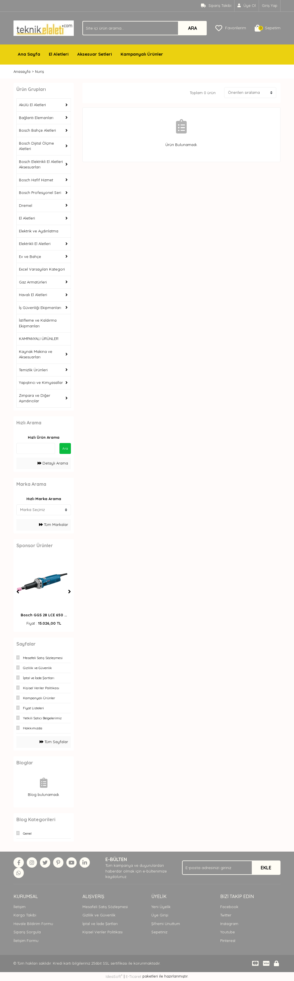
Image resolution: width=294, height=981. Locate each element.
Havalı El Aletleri (33, 294)
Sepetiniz (159, 932)
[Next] (69, 592)
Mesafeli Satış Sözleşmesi (105, 906)
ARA (192, 28)
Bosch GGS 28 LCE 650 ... (44, 615)
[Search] (144, 28)
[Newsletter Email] (231, 867)
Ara (65, 448)
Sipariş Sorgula (27, 932)
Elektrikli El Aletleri (35, 243)
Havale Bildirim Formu (33, 923)
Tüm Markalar (53, 524)
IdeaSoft (114, 976)
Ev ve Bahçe (30, 256)
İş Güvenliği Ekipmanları (40, 307)
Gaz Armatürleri (33, 282)
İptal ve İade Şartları (100, 923)
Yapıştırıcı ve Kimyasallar (41, 382)
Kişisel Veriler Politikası (102, 932)
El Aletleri (59, 54)
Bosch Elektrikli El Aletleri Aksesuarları (41, 164)
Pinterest (227, 940)
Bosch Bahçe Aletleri (37, 130)
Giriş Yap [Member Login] (269, 5)
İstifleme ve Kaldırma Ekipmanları (38, 323)
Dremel (25, 205)
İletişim (19, 906)
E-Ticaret (133, 976)
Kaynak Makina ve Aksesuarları (35, 354)
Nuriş (39, 71)
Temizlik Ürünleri (33, 370)
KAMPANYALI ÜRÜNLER (39, 338)
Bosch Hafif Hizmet (36, 180)
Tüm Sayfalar (54, 741)
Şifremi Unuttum (165, 923)
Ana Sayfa (29, 54)
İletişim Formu (25, 940)
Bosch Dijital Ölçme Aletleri (36, 146)
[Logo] (43, 27)
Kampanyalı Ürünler (142, 54)
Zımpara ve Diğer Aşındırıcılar (34, 398)
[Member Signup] (247, 5)
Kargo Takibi (24, 915)
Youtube (227, 932)
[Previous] (17, 592)
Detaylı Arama (53, 463)
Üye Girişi (159, 915)
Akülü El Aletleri (32, 104)
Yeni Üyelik (161, 906)
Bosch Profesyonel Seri (40, 192)
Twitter (225, 915)
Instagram (229, 923)
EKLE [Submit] (266, 868)
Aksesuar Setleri (94, 54)
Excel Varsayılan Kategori (42, 269)
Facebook (229, 906)
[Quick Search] (35, 448)
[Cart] (268, 28)
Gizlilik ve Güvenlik (98, 915)
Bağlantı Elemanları (36, 117)
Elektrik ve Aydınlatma (38, 231)
